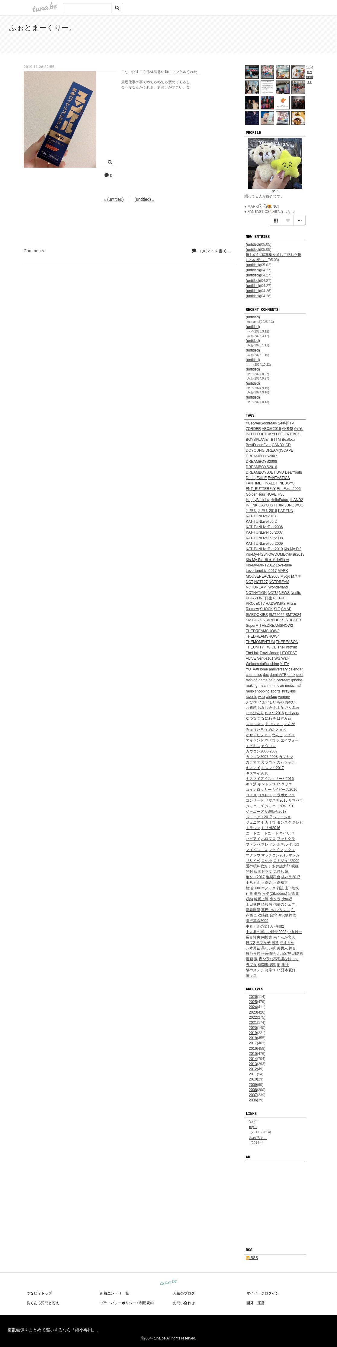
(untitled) (253, 244)
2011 (253, 1074)
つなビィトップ (39, 1293)
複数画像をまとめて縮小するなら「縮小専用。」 (54, 1329)
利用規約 (146, 1303)
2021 (253, 1023)
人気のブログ (184, 1293)
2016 (253, 1048)
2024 (253, 1007)
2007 (253, 1095)
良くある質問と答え (43, 1303)
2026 (253, 997)
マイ (275, 191)
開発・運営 (255, 1303)
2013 (253, 1064)
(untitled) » (144, 199)
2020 (253, 1028)
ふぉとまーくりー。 (42, 28)
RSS (252, 1258)
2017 (253, 1043)
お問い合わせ (184, 1303)
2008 (253, 1090)
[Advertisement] (258, 36)
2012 (253, 1069)
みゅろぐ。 (258, 1138)
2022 (253, 1017)
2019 (253, 1033)
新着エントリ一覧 (114, 1293)
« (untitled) (114, 199)
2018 (253, 1038)
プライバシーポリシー (118, 1303)
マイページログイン (262, 1293)
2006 (253, 1100)
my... (253, 1127)
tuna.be (168, 1281)
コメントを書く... (211, 250)
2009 (253, 1085)
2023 (253, 1012)
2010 (253, 1079)
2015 (253, 1054)
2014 (253, 1059)
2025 (253, 1002)
